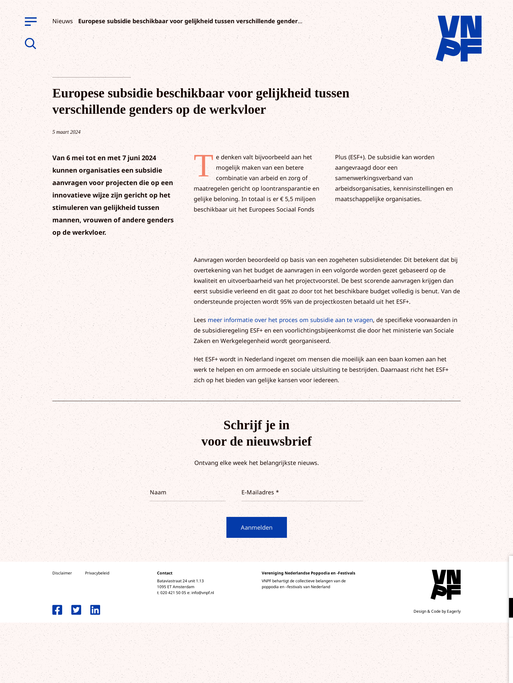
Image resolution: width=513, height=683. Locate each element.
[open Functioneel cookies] (502, 608)
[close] (502, 567)
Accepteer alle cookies (457, 651)
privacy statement (481, 586)
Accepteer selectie (457, 670)
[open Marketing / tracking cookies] (502, 628)
